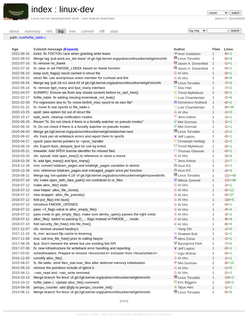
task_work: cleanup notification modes (63, 117)
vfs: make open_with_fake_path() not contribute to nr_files (78, 180)
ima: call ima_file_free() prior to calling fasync (68, 238)
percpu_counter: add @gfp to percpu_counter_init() (73, 287)
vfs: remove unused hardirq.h (56, 229)
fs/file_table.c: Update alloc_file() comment (66, 282)
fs (27, 37)
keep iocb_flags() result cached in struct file (67, 73)
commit (88, 31)
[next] (124, 301)
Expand (70, 49)
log (61, 31)
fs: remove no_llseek (49, 63)
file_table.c (37, 37)
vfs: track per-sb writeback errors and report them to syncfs (79, 136)
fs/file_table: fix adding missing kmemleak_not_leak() (74, 97)
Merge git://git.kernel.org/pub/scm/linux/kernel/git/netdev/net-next (83, 132)
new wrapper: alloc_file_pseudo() (59, 195)
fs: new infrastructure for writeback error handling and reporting (82, 248)
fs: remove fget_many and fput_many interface (69, 88)
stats (114, 31)
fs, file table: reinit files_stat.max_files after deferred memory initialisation (89, 263)
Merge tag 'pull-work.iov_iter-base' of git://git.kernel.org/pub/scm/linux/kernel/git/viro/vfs (100, 59)
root (22, 37)
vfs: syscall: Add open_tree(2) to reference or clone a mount (80, 156)
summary (32, 31)
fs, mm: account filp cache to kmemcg (63, 234)
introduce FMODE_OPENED (56, 204)
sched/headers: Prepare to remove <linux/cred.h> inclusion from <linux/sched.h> (96, 253)
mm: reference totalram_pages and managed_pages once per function (88, 170)
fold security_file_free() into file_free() (62, 224)
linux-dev (76, 9)
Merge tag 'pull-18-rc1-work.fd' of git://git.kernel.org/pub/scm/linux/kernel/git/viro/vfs (97, 83)
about (14, 31)
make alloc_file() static (51, 185)
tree (72, 31)
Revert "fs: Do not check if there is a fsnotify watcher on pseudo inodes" (89, 122)
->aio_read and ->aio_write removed (62, 273)
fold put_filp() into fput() (51, 200)
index (41, 9)
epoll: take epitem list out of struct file (62, 112)
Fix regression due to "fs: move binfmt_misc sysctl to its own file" (83, 102)
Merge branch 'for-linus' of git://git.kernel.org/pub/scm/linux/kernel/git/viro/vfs (92, 277)
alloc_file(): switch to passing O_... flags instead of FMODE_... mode (86, 219)
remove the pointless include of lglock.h (64, 268)
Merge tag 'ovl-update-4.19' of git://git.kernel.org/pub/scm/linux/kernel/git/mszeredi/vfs (99, 175)
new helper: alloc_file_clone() (56, 190)
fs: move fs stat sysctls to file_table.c (62, 107)
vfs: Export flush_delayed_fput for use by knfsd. (70, 146)
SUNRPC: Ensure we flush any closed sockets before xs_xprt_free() (86, 92)
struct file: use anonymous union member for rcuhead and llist (81, 78)
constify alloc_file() (48, 258)
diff (102, 31)
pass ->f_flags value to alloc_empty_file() (65, 209)
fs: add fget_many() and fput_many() (62, 161)
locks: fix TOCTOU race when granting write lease (72, 54)
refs (49, 31)
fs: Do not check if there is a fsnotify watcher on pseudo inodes (82, 127)
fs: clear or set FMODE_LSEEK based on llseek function (77, 68)
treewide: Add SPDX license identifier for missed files (74, 151)
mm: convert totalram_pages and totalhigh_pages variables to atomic (87, 165)
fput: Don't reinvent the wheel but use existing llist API (75, 243)
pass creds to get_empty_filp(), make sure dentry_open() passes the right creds (95, 214)
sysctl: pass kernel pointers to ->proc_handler (69, 141)
